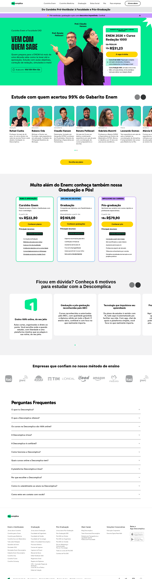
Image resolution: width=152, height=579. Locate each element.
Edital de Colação (36, 571)
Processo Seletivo (36, 545)
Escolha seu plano (76, 163)
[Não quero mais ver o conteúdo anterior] (139, 15)
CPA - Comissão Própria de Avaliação (39, 565)
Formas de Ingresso (37, 548)
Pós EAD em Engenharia (63, 539)
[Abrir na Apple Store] (137, 535)
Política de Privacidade (88, 540)
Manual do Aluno (36, 553)
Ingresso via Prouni (36, 551)
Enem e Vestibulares (16, 528)
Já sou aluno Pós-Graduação (64, 531)
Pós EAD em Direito (62, 537)
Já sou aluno (133, 3)
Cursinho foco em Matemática (17, 539)
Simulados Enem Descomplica (17, 551)
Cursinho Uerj (12, 556)
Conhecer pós (117, 225)
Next (143, 97)
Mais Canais (86, 528)
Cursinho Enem (50, 3)
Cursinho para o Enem (14, 534)
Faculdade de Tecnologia (38, 539)
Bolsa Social (94, 3)
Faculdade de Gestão (37, 537)
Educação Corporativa (113, 531)
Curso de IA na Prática (37, 568)
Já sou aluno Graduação (38, 531)
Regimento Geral (36, 559)
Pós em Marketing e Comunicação (62, 546)
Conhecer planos (35, 225)
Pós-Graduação (62, 528)
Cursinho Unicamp (13, 562)
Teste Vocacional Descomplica (90, 534)
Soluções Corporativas (116, 528)
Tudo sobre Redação (14, 542)
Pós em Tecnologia (62, 548)
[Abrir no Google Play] (137, 540)
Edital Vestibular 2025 (37, 556)
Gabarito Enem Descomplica (16, 553)
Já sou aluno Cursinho (14, 531)
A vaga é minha (122, 55)
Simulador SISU (12, 548)
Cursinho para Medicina (15, 537)
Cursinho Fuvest (12, 559)
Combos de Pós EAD (62, 554)
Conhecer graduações (76, 225)
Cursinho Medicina (66, 3)
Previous (137, 97)
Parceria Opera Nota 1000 (114, 534)
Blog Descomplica (86, 531)
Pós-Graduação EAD (62, 534)
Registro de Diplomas (37, 562)
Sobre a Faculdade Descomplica (40, 542)
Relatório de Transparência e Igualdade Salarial (89, 537)
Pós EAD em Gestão (62, 542)
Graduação (82, 3)
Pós (104, 3)
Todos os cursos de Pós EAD (64, 551)
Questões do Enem (13, 545)
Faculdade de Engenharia (38, 534)
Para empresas (115, 3)
